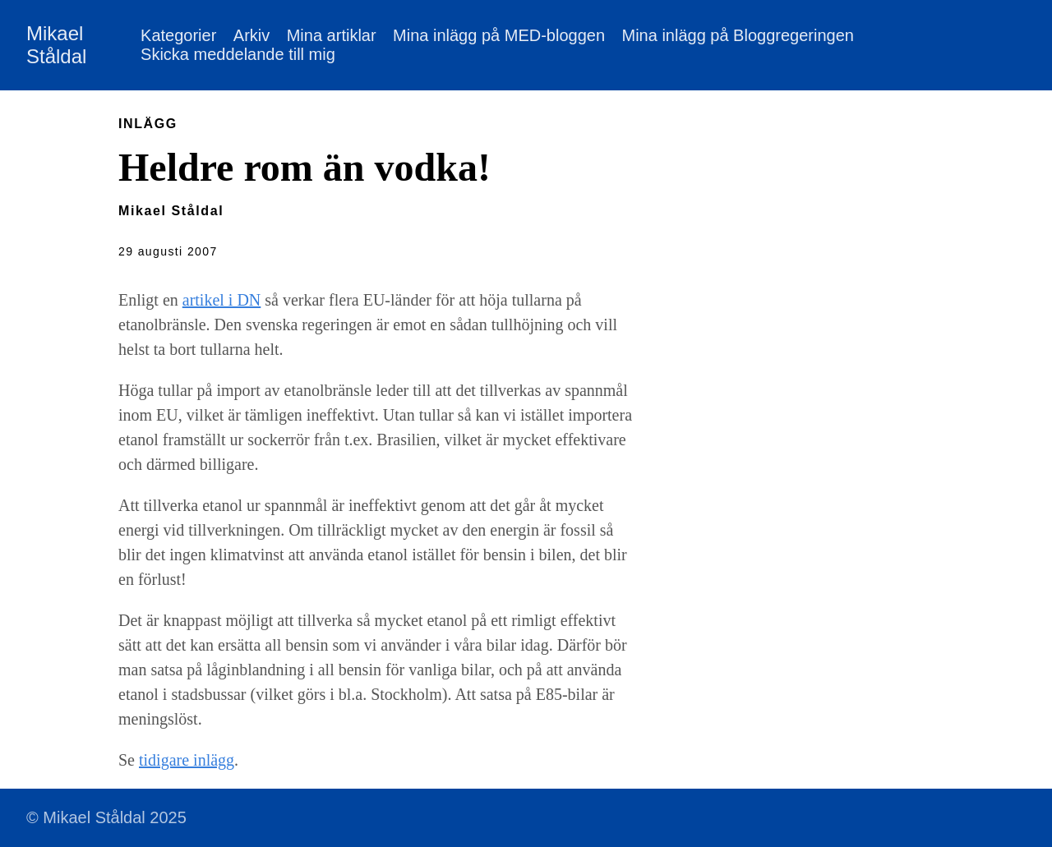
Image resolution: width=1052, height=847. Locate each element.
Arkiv (251, 35)
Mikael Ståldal (56, 44)
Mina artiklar (331, 35)
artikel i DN (221, 300)
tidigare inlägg (186, 760)
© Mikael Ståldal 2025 (106, 817)
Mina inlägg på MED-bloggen (499, 35)
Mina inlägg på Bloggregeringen (737, 35)
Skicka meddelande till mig (238, 54)
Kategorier (178, 35)
